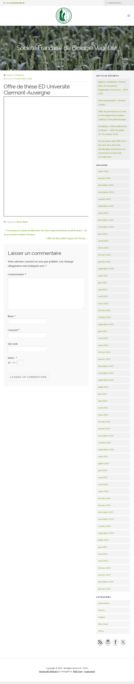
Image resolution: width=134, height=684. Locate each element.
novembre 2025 (106, 192)
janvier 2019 (104, 575)
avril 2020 (103, 484)
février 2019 (104, 568)
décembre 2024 (105, 220)
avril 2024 (103, 241)
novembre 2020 (106, 435)
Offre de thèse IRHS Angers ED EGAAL (66, 238)
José (30, 78)
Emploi (101, 617)
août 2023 (103, 275)
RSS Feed (77, 671)
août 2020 (103, 456)
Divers (101, 610)
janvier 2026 (104, 178)
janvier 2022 (104, 359)
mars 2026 (103, 171)
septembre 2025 (106, 206)
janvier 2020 (104, 505)
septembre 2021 (106, 380)
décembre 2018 (105, 581)
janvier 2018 (104, 588)
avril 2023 (103, 296)
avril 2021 (103, 407)
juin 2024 (102, 234)
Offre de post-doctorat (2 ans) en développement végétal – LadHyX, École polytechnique (112, 115)
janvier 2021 (104, 428)
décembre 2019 (105, 512)
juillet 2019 (103, 540)
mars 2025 (103, 213)
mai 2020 (102, 477)
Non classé (22, 221)
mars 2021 (103, 414)
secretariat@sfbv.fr (15, 3)
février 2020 (104, 498)
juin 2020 (102, 470)
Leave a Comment (15, 75)
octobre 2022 (104, 317)
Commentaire (17, 274)
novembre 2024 (106, 227)
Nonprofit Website (48, 671)
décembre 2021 (105, 366)
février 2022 (104, 352)
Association (103, 603)
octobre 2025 (104, 199)
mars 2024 (103, 247)
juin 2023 (102, 282)
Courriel (14, 330)
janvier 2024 (104, 261)
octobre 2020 (104, 442)
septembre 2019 (106, 533)
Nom (11, 316)
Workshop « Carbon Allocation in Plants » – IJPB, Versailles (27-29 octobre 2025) (112, 130)
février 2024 (104, 254)
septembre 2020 (106, 449)
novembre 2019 (106, 519)
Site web (13, 343)
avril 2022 (103, 338)
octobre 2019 (104, 526)
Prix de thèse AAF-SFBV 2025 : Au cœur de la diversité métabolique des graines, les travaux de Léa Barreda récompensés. (112, 149)
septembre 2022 (106, 324)
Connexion (89, 671)
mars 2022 (103, 345)
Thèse (101, 631)
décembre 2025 (105, 185)
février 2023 (104, 310)
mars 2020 (103, 491)
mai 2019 (102, 554)
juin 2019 (102, 547)
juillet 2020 (103, 463)
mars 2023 (103, 303)
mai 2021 (102, 401)
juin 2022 (102, 331)
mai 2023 (102, 289)
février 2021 (104, 421)
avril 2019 (103, 561)
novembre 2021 (106, 373)
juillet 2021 (103, 387)
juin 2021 (102, 394)
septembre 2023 (106, 268)
